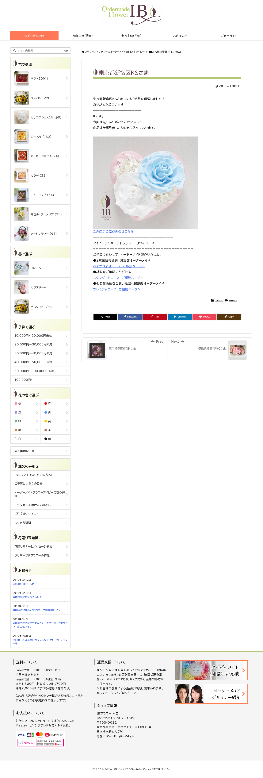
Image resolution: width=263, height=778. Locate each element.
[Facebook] (130, 317)
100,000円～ (24, 379)
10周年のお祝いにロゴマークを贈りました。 (36, 610)
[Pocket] (204, 317)
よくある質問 (22, 522)
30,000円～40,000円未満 (33, 353)
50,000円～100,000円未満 (34, 371)
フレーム (27, 268)
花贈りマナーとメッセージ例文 (33, 546)
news (177, 52)
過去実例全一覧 (24, 451)
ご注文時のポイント (26, 513)
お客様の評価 (159, 52)
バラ (31, 78)
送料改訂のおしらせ (23, 584)
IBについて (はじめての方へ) (33, 474)
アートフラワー (35, 233)
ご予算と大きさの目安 (28, 483)
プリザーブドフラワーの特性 (32, 555)
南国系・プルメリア (38, 214)
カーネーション (36, 156)
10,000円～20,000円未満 (33, 335)
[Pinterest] (155, 317)
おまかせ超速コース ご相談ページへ (119, 266)
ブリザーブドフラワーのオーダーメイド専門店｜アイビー (115, 52)
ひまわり (33, 98)
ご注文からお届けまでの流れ (32, 505)
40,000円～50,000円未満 (33, 362)
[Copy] (229, 317)
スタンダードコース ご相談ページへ (118, 277)
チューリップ (34, 195)
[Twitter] (105, 317)
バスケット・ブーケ (33, 306)
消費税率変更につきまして (27, 597)
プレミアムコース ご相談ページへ (116, 289)
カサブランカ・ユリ (37, 117)
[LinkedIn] (180, 317)
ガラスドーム (30, 287)
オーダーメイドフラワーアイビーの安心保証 (39, 494)
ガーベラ (32, 136)
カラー (30, 175)
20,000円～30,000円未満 (33, 344)
